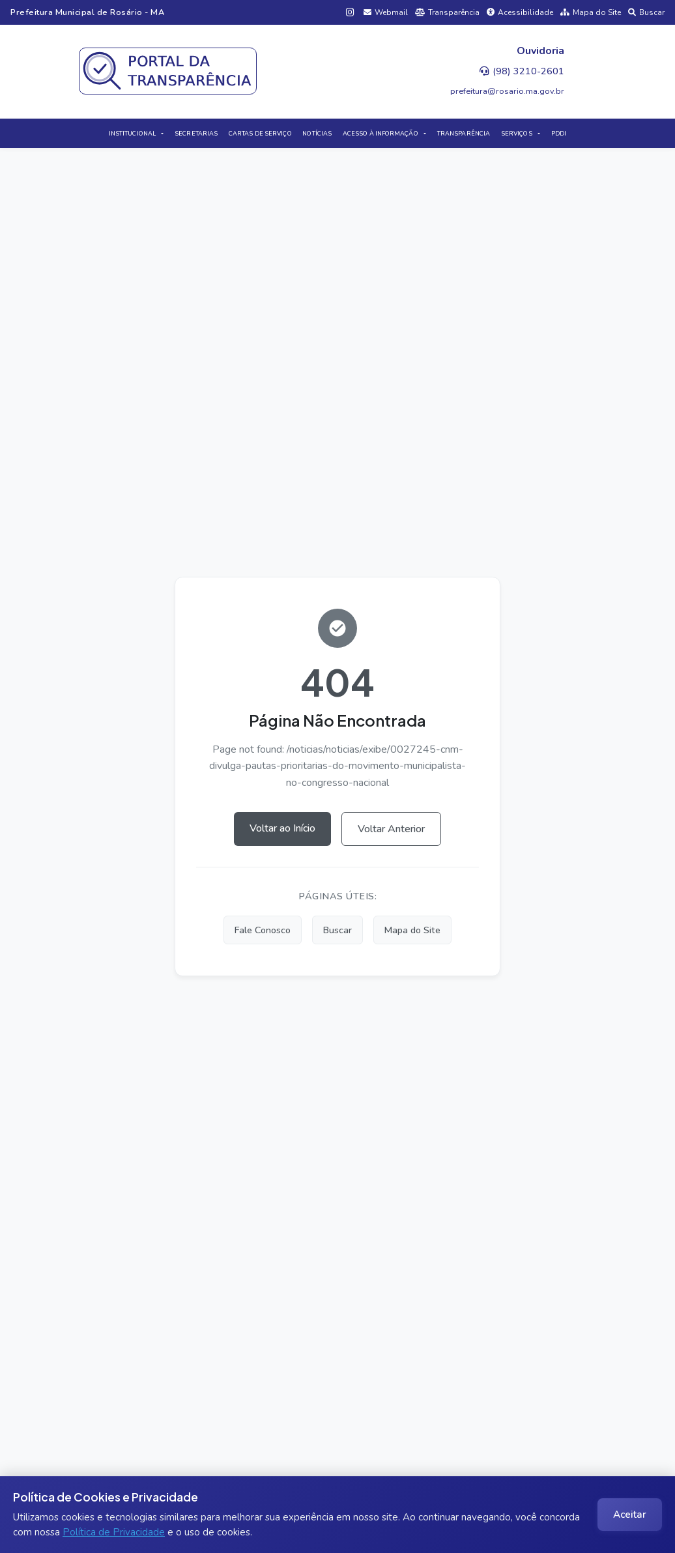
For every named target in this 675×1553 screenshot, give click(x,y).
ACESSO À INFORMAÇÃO (380, 134)
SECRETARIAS (196, 134)
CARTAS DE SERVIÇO (260, 134)
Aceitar (629, 1514)
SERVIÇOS (516, 134)
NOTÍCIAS (317, 134)
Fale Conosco (263, 929)
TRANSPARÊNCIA (463, 134)
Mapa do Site (590, 12)
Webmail (386, 12)
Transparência (447, 12)
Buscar (646, 12)
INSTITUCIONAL (132, 134)
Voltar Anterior (391, 829)
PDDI (558, 134)
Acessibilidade (520, 12)
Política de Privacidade (114, 1532)
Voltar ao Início (282, 828)
